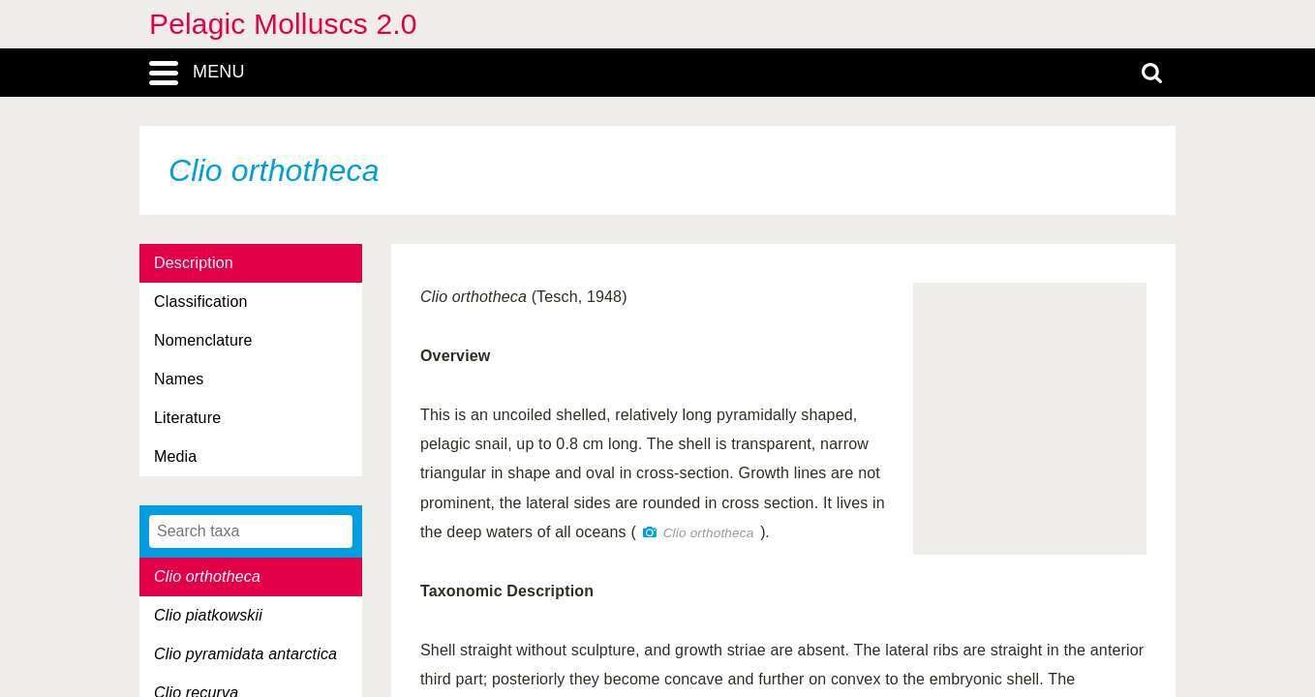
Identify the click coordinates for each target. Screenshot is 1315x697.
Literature (187, 417)
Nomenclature (203, 340)
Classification (201, 301)
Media (175, 456)
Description (193, 263)
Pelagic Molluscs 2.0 (283, 24)
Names (178, 379)
